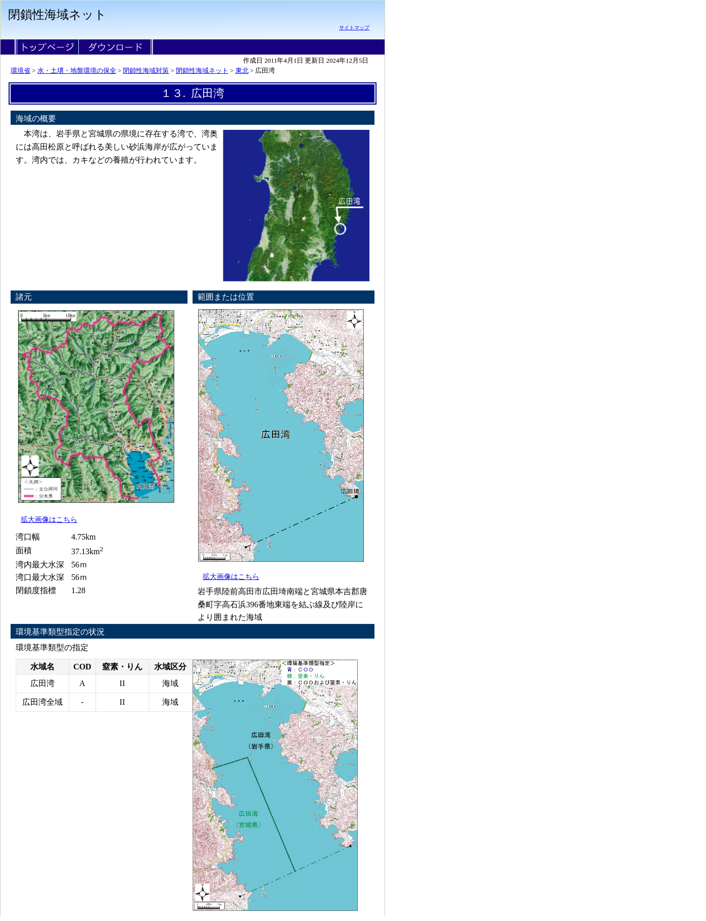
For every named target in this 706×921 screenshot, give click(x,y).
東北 (242, 70)
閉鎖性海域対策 (146, 70)
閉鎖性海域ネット (202, 70)
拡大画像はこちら (49, 519)
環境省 (20, 70)
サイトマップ (354, 27)
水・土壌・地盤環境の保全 (76, 70)
